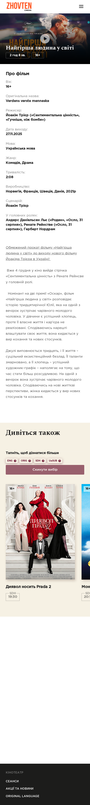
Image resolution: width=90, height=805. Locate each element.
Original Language (22, 796)
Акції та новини (19, 788)
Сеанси (12, 781)
